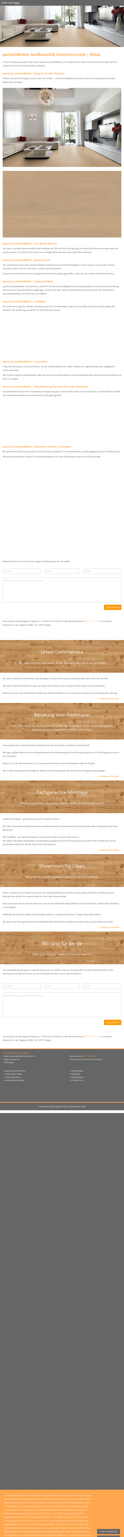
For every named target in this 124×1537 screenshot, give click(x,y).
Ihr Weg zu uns (77, 1080)
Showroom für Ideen (14, 1074)
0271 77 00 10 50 (92, 621)
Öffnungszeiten (77, 1071)
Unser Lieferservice (12, 1077)
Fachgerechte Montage (14, 1080)
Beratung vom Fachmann (15, 1071)
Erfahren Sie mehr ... (111, 698)
